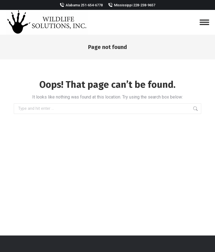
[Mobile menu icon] (204, 22)
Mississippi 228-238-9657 (134, 5)
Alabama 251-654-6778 (84, 5)
